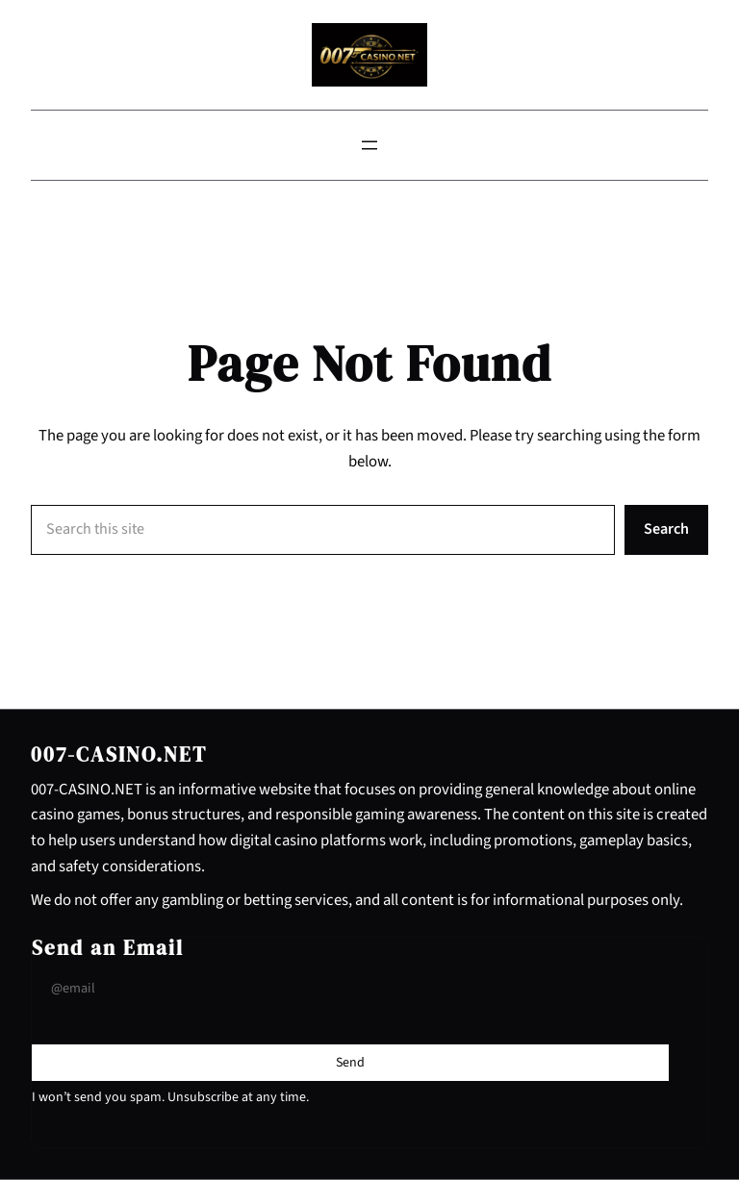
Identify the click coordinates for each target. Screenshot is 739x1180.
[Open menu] (369, 145)
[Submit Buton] (350, 1062)
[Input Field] (350, 989)
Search (666, 529)
